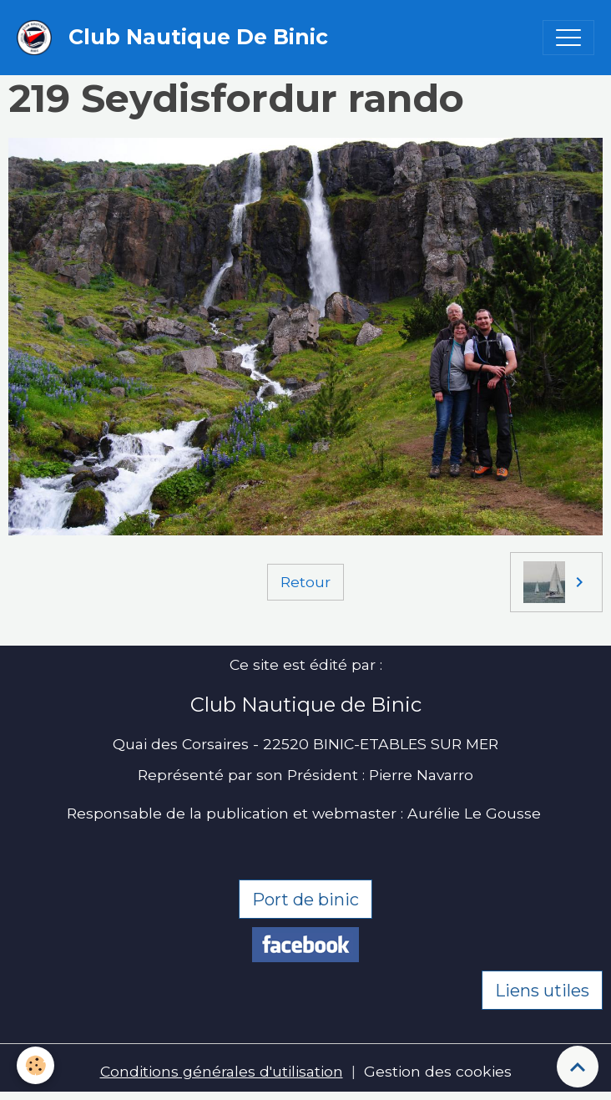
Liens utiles (542, 991)
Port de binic (305, 900)
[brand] (176, 37)
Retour (305, 582)
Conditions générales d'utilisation (221, 1071)
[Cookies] (35, 1065)
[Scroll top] (577, 1066)
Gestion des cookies (438, 1071)
